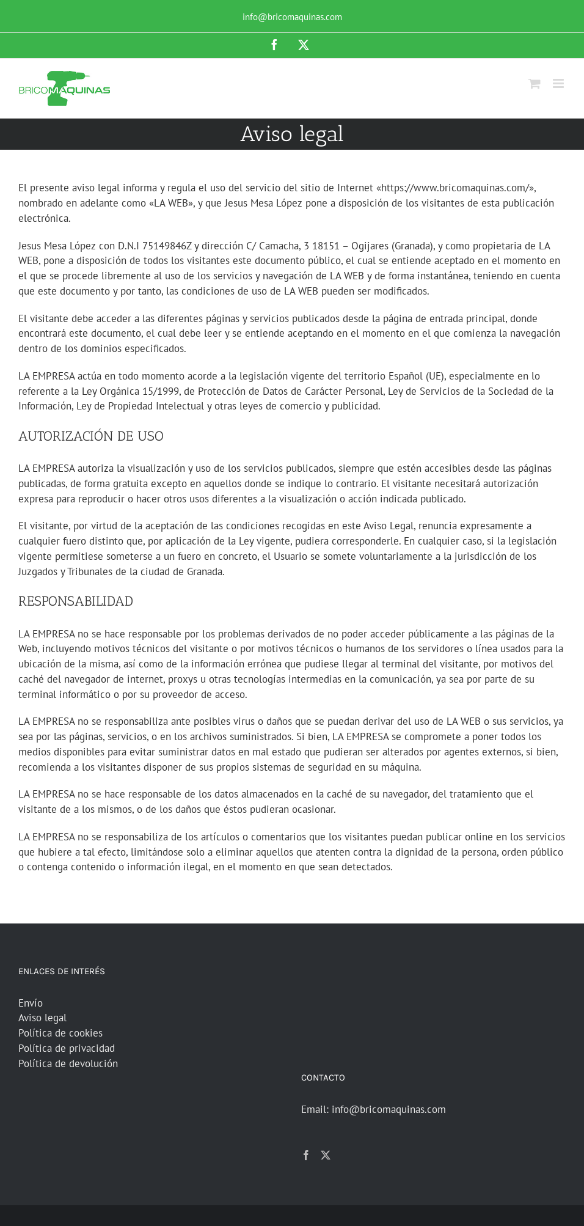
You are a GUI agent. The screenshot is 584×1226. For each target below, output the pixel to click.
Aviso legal (42, 1017)
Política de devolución (68, 1063)
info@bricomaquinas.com (292, 17)
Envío (30, 1003)
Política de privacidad (66, 1048)
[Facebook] (306, 1155)
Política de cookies (60, 1033)
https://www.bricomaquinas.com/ (455, 187)
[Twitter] (325, 1155)
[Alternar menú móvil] (559, 83)
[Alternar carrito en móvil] (534, 83)
